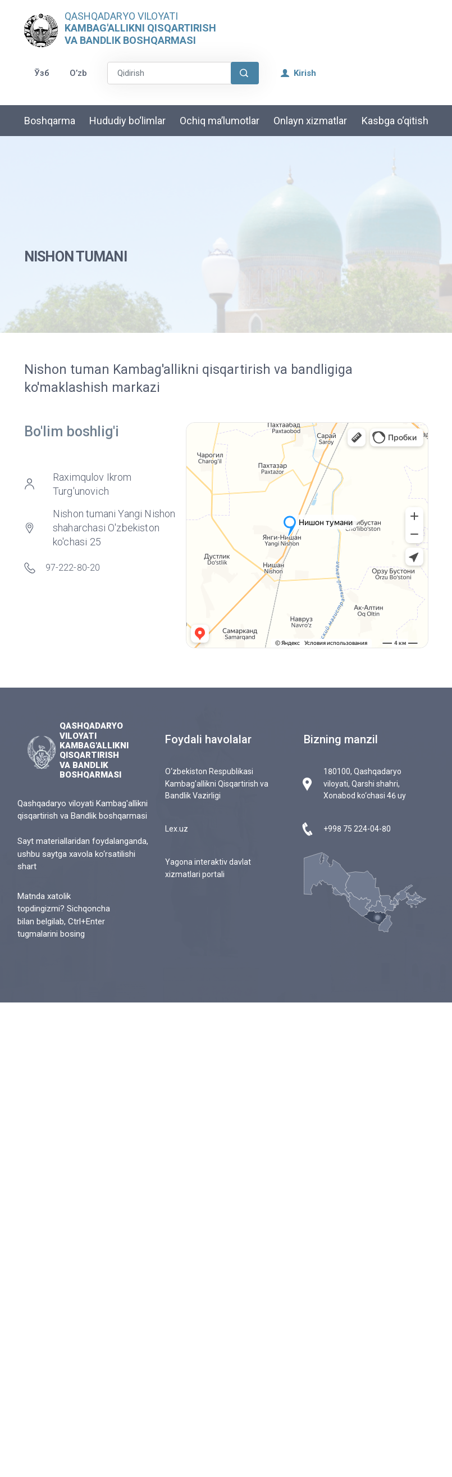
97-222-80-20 (73, 567)
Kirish (298, 73)
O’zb (78, 73)
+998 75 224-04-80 (357, 828)
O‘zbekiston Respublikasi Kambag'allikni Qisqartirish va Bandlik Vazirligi (216, 783)
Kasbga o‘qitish (395, 121)
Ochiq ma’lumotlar (219, 121)
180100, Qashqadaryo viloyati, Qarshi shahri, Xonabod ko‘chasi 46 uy (364, 783)
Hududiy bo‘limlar (127, 121)
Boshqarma (49, 121)
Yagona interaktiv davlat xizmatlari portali (208, 868)
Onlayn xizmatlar (310, 121)
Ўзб (41, 73)
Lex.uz (176, 828)
